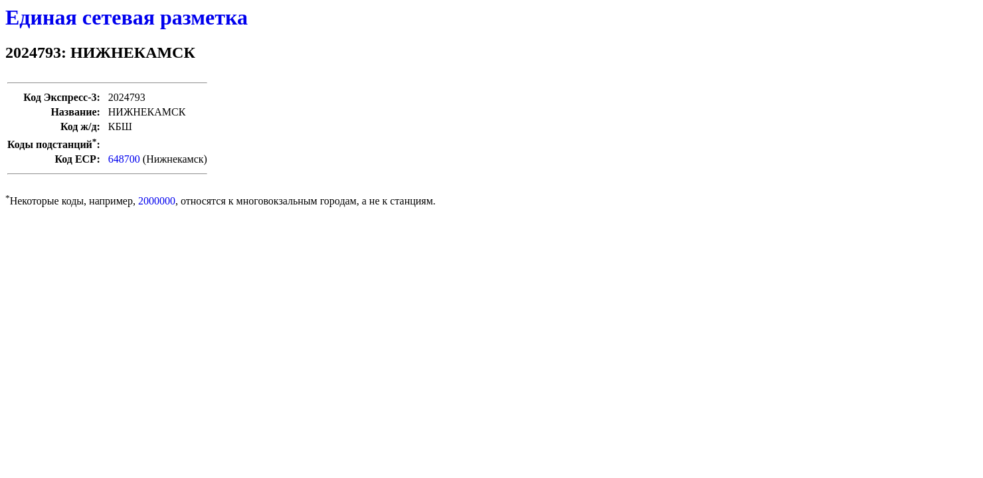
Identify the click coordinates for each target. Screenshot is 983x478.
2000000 (156, 200)
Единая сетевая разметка (126, 17)
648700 (124, 159)
